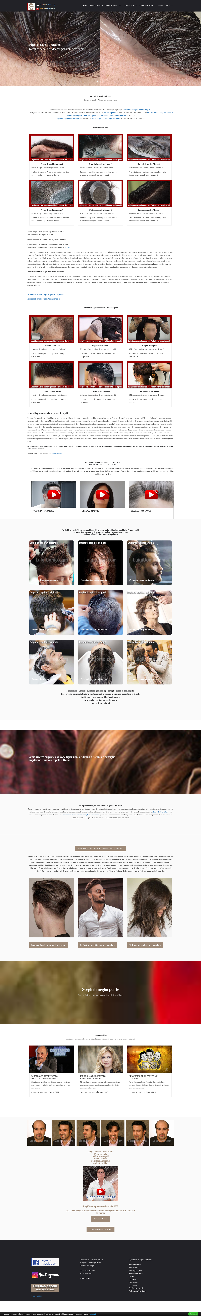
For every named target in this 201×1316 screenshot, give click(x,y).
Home (86, 3)
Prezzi (161, 6)
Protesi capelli (130, 6)
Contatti (170, 6)
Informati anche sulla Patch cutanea (43, 299)
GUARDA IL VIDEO (38, 1092)
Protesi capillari (110, 113)
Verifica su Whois (100, 1219)
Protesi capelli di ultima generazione (105, 118)
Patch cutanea (96, 6)
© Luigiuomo (36, 1296)
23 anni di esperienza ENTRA (100, 1229)
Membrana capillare (118, 116)
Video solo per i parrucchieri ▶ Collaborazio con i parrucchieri (100, 848)
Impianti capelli (90, 116)
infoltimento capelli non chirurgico (137, 110)
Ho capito (193, 1314)
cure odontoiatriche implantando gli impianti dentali (81, 815)
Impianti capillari (113, 6)
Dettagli (93, 1314)
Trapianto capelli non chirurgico (68, 118)
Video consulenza (147, 6)
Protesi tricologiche (74, 116)
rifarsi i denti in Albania (160, 812)
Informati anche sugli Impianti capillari (45, 294)
